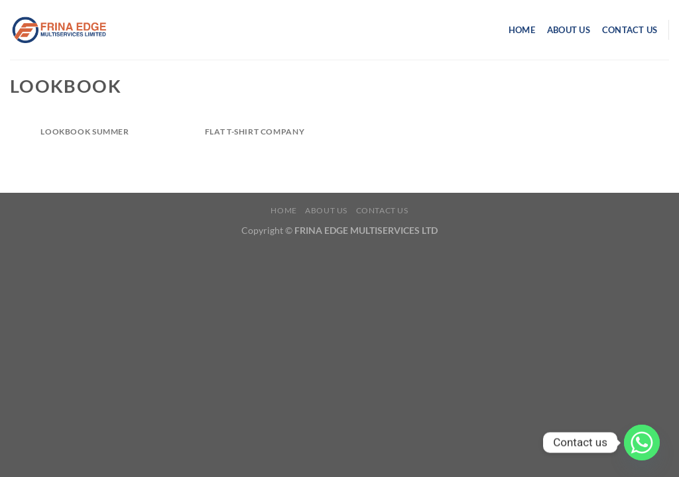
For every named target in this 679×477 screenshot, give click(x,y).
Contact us (630, 30)
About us (568, 30)
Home (522, 30)
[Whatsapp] (642, 442)
